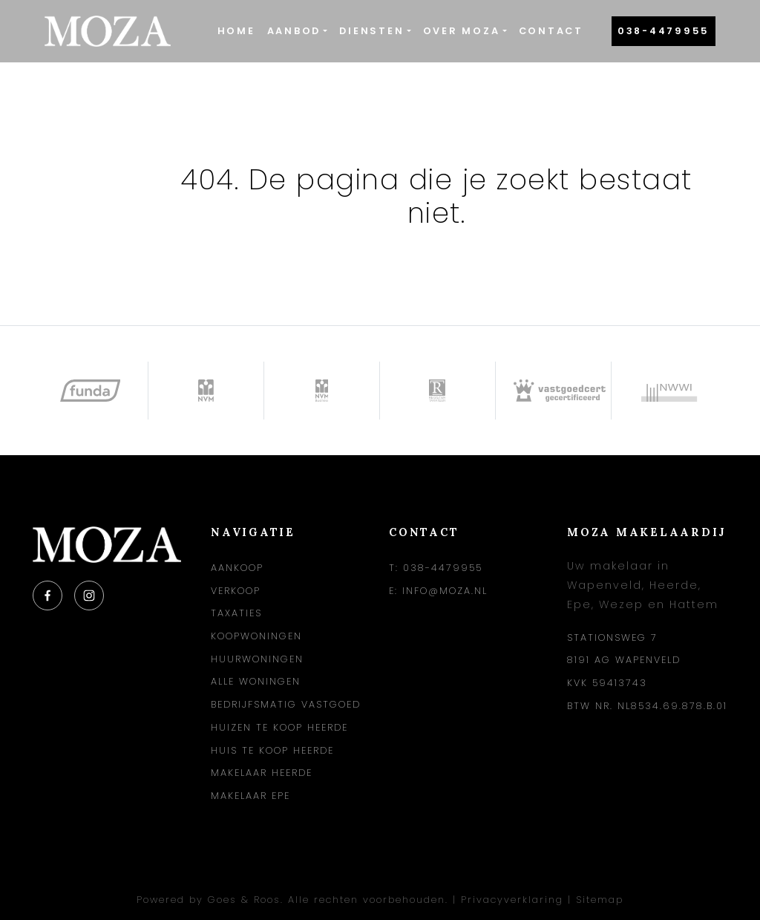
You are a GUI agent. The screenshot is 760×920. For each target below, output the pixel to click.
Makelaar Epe (250, 795)
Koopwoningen (256, 636)
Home (236, 31)
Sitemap (599, 899)
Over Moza (461, 31)
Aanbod (294, 31)
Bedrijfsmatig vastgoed (286, 704)
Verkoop (236, 590)
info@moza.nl (445, 590)
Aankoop (237, 567)
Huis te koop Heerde (272, 750)
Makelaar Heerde (261, 772)
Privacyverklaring (512, 899)
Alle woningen (256, 681)
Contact (551, 31)
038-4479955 (664, 31)
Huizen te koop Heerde (279, 727)
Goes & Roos (244, 899)
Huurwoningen (257, 659)
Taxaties (236, 613)
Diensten (371, 31)
